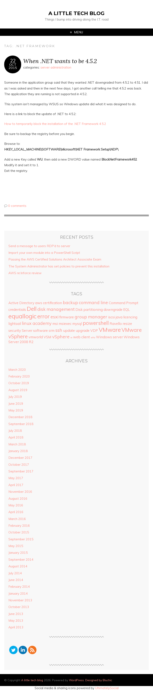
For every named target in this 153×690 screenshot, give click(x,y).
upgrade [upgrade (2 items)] (82, 330)
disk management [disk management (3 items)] (56, 309)
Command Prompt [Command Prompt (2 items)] (123, 303)
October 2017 (18, 465)
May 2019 (15, 410)
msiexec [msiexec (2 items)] (65, 323)
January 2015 (18, 553)
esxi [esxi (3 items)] (54, 316)
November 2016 (20, 492)
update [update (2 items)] (69, 330)
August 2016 (17, 499)
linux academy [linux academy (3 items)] (37, 323)
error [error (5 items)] (43, 316)
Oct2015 (13, 66)
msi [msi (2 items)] (55, 323)
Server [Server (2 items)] (27, 330)
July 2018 (15, 431)
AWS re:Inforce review (24, 273)
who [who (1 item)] (93, 337)
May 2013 (15, 621)
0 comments (17, 206)
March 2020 (17, 370)
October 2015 (18, 532)
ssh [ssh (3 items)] (58, 330)
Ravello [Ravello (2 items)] (116, 323)
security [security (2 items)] (14, 330)
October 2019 (18, 383)
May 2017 (15, 478)
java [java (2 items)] (119, 317)
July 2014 (15, 573)
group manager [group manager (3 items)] (91, 316)
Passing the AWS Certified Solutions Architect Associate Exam (54, 259)
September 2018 (20, 424)
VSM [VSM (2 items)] (47, 337)
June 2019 (15, 404)
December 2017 (20, 458)
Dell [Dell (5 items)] (31, 308)
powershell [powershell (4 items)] (96, 323)
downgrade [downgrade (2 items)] (113, 309)
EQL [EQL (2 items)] (126, 309)
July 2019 (15, 397)
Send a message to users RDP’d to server (39, 246)
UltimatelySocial (107, 688)
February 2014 (19, 587)
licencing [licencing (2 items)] (130, 317)
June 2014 (15, 580)
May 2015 (15, 546)
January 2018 (18, 451)
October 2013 (18, 607)
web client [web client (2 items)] (81, 337)
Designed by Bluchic (98, 680)
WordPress (76, 680)
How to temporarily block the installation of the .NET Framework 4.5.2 (55, 124)
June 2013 (15, 614)
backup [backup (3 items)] (70, 302)
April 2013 (15, 627)
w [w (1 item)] (71, 337)
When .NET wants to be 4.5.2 (60, 61)
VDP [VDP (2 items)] (94, 330)
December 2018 (20, 417)
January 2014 (18, 593)
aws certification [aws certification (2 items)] (48, 303)
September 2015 (20, 539)
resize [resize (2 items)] (127, 323)
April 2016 (15, 512)
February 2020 (19, 376)
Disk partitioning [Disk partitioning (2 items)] (89, 309)
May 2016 (15, 505)
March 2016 (17, 519)
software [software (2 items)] (40, 330)
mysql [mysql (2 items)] (77, 323)
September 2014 (20, 560)
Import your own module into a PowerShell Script (44, 253)
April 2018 (15, 437)
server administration (55, 67)
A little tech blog (76, 13)
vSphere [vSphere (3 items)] (61, 336)
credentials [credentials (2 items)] (17, 309)
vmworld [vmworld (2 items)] (36, 337)
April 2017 (15, 485)
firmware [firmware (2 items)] (66, 317)
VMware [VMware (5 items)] (110, 329)
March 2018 (17, 444)
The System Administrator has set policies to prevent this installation (58, 266)
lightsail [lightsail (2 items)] (14, 323)
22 (13, 61)
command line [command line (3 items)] (93, 302)
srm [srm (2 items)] (51, 330)
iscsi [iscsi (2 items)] (111, 317)
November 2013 (20, 600)
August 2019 (17, 390)
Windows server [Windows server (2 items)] (109, 337)
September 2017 (20, 471)
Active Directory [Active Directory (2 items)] (21, 303)
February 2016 (19, 526)
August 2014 (17, 566)
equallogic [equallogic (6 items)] (22, 316)
